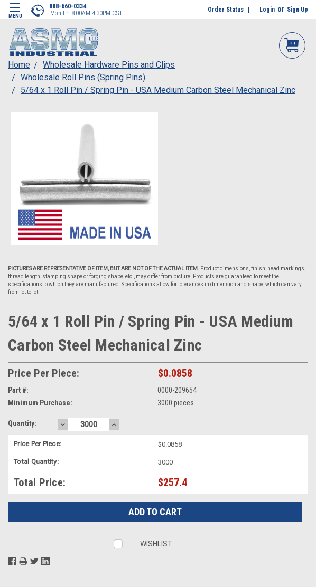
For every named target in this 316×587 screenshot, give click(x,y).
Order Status (226, 9)
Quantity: (22, 423)
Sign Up (297, 9)
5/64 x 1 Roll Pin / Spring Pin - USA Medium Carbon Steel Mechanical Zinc (158, 90)
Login (267, 9)
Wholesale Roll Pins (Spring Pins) (83, 77)
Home (19, 65)
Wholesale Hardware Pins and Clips (109, 65)
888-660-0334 (67, 6)
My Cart (292, 44)
